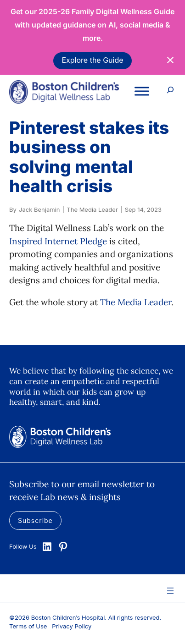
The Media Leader (135, 302)
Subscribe (35, 520)
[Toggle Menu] (142, 91)
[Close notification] (170, 60)
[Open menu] (170, 590)
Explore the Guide (92, 60)
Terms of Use (28, 626)
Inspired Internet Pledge (58, 241)
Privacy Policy (71, 626)
